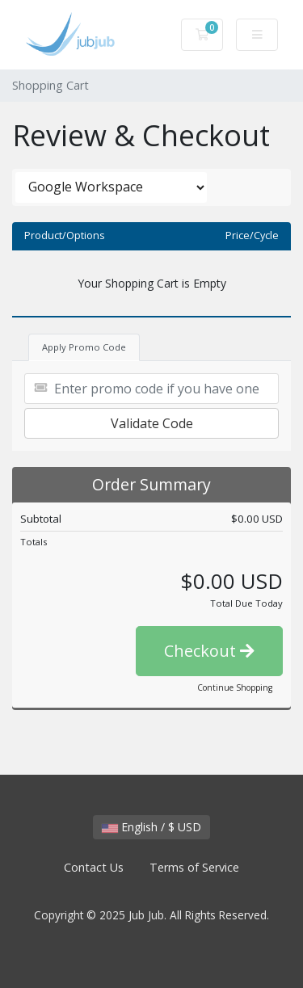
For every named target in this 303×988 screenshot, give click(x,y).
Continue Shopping (234, 687)
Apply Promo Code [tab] (84, 347)
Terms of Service (194, 867)
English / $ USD (151, 827)
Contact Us (94, 867)
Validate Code (152, 423)
